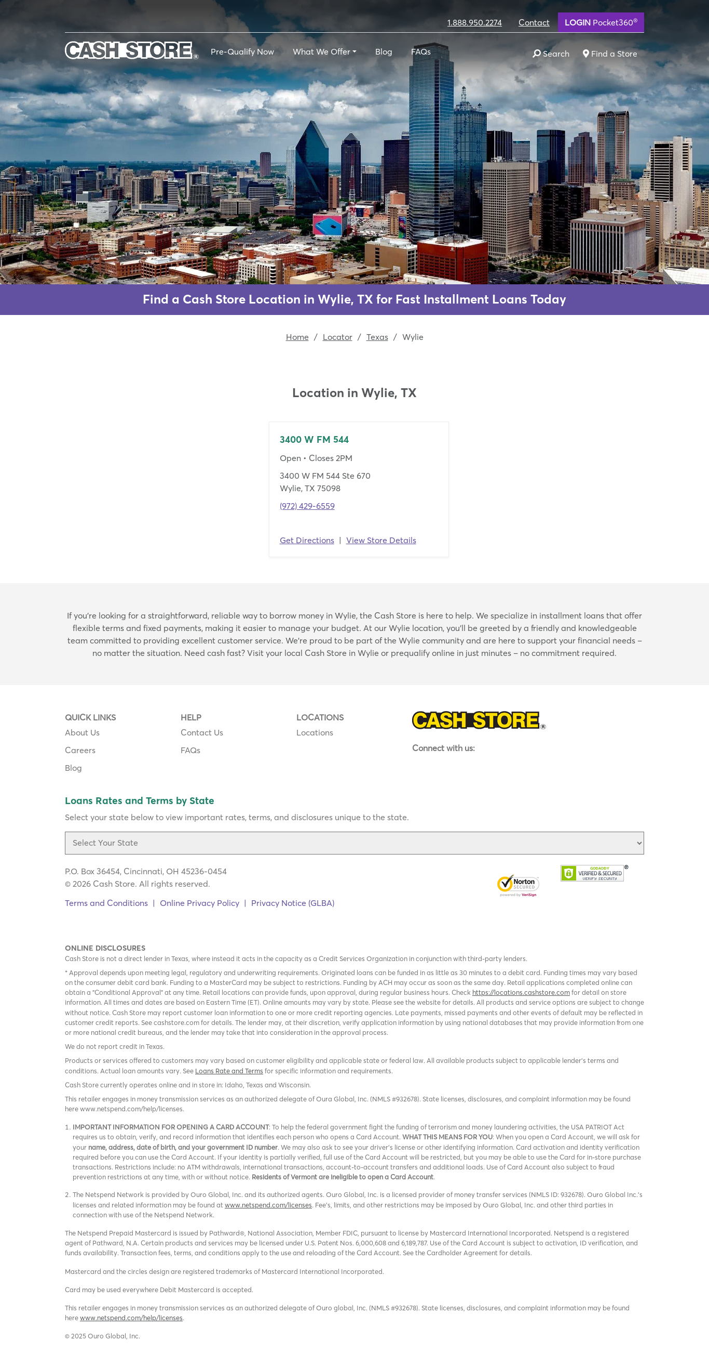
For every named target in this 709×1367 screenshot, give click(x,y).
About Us (82, 732)
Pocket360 (601, 22)
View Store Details (381, 540)
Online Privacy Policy (199, 903)
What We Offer (321, 51)
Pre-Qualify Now (242, 51)
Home (297, 337)
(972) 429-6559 (307, 506)
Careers (80, 750)
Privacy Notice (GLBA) (292, 903)
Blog (383, 51)
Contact (534, 22)
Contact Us (202, 732)
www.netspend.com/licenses (268, 1205)
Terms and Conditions (106, 903)
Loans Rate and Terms (229, 1071)
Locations (314, 732)
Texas (377, 337)
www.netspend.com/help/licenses (131, 1317)
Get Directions (307, 540)
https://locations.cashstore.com (521, 992)
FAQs (421, 51)
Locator (337, 337)
